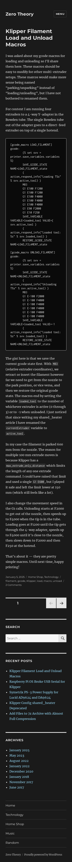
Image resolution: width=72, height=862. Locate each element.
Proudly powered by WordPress (43, 854)
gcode (21, 580)
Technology (51, 576)
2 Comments (14, 584)
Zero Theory (20, 14)
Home (10, 805)
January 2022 (19, 766)
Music (10, 833)
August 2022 (19, 761)
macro (48, 580)
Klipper (31, 580)
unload (57, 580)
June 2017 (16, 787)
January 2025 (19, 750)
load (39, 580)
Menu (60, 13)
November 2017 (21, 782)
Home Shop (35, 576)
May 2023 (16, 755)
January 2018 (19, 777)
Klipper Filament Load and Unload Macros (29, 38)
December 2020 (21, 771)
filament (11, 580)
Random (12, 843)
